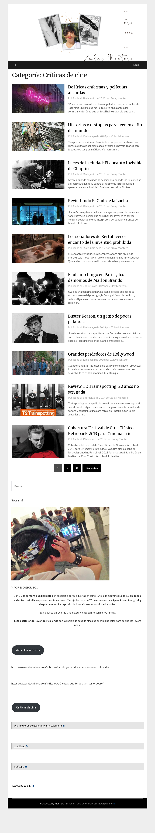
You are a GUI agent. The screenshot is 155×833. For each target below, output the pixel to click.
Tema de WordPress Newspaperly (95, 803)
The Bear (20, 746)
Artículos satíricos (28, 650)
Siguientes (92, 467)
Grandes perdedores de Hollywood (101, 354)
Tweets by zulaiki (22, 785)
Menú (136, 64)
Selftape (20, 766)
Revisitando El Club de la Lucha (98, 200)
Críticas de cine (26, 707)
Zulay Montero (119, 98)
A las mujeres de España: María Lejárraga (39, 725)
